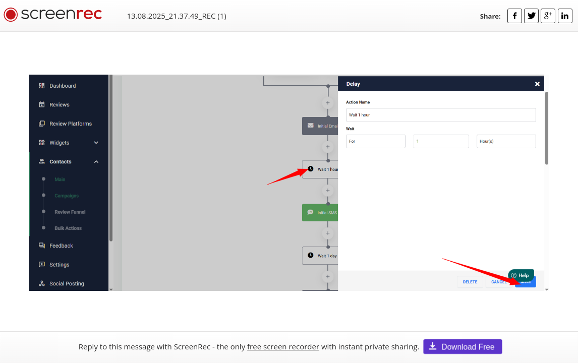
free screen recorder (283, 346)
